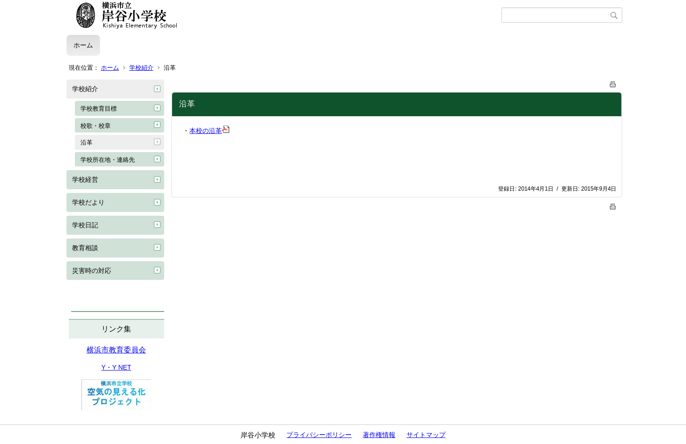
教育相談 (85, 248)
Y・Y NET (116, 367)
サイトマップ (426, 434)
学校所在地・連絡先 (107, 159)
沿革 (86, 142)
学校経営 (85, 179)
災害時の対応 (91, 270)
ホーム (83, 45)
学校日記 (85, 225)
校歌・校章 (95, 125)
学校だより (88, 202)
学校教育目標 (98, 108)
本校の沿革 (209, 130)
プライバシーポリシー (319, 434)
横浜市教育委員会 (116, 350)
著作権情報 (379, 434)
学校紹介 (141, 67)
